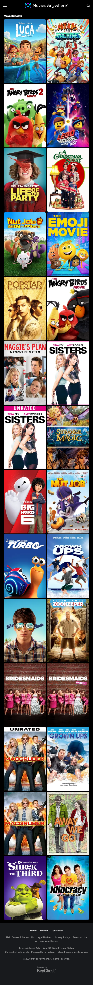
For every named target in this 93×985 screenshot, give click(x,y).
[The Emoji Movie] (68, 244)
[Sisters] (68, 373)
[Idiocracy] (68, 888)
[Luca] (25, 51)
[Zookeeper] (68, 630)
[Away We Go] (68, 823)
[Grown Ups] (68, 759)
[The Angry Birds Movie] (68, 308)
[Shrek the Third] (25, 888)
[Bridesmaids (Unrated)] (68, 695)
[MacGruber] (25, 823)
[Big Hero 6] (25, 501)
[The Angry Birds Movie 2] (25, 115)
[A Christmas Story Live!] (68, 180)
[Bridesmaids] (25, 695)
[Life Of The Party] (25, 180)
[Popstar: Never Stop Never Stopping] (25, 308)
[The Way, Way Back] (25, 630)
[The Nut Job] (68, 501)
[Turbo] (25, 566)
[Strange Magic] (68, 437)
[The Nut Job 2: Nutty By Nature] (25, 244)
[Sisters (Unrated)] (25, 437)
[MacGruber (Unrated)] (25, 759)
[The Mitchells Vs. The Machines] (68, 51)
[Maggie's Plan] (25, 373)
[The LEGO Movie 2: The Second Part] (68, 115)
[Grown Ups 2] (68, 566)
